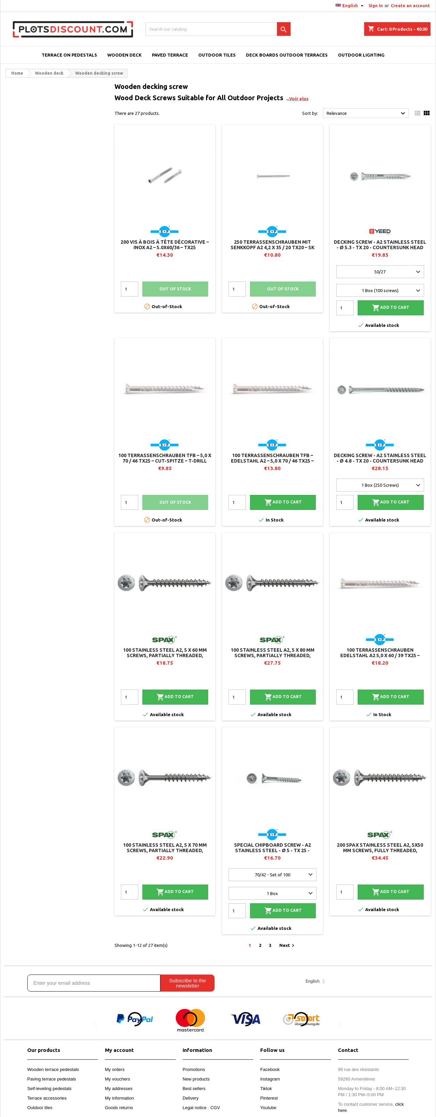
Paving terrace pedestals (51, 1079)
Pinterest (269, 1098)
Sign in (376, 5)
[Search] (218, 29)
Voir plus (299, 98)
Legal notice (194, 1107)
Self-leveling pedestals (49, 1088)
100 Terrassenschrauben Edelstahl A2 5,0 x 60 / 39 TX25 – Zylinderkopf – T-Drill (380, 655)
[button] (95, 1024)
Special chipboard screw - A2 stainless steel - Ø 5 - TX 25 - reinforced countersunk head (272, 850)
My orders (115, 1069)
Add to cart (390, 308)
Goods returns (119, 1107)
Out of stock (175, 289)
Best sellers (194, 1088)
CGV (215, 1107)
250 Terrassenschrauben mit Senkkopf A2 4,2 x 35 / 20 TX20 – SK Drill (272, 247)
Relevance (367, 113)
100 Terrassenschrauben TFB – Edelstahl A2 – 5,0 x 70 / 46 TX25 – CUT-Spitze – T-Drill (272, 461)
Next (287, 945)
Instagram (270, 1079)
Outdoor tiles (39, 1107)
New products (196, 1079)
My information (119, 1098)
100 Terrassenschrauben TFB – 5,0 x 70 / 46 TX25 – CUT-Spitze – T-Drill (164, 458)
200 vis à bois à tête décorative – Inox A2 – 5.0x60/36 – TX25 (165, 244)
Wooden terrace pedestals (53, 1069)
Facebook (270, 1069)
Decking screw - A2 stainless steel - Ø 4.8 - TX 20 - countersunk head (380, 458)
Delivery (191, 1098)
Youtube (268, 1107)
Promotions (194, 1069)
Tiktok (266, 1088)
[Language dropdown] (350, 6)
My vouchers (117, 1079)
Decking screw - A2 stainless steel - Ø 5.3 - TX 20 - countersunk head (380, 244)
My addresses (119, 1088)
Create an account (410, 5)
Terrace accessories (47, 1098)
